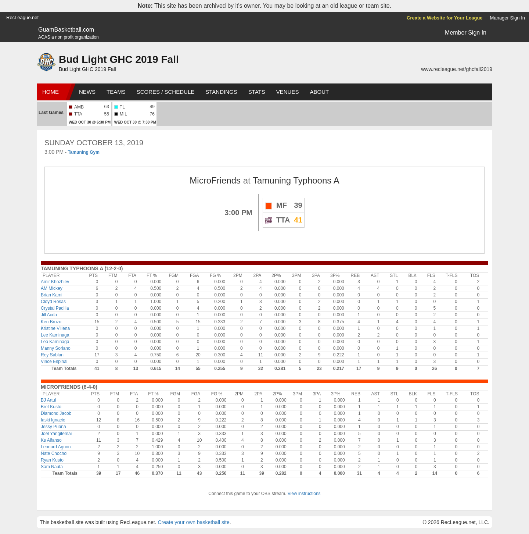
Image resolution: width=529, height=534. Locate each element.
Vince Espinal (54, 361)
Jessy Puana (53, 426)
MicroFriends (215, 180)
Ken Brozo (51, 321)
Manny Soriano (56, 348)
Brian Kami (51, 295)
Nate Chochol (54, 453)
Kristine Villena (55, 328)
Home (50, 92)
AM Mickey (51, 288)
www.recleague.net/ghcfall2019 (456, 69)
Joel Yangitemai (56, 433)
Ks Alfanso (51, 440)
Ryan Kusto (52, 460)
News (87, 92)
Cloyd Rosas (53, 301)
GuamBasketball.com (66, 29)
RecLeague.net (22, 17)
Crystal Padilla (55, 308)
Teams (116, 92)
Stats (256, 92)
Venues (287, 92)
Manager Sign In (507, 18)
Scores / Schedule (166, 92)
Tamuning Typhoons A (296, 180)
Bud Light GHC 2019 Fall (119, 59)
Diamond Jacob (56, 413)
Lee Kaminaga (55, 335)
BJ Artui (48, 400)
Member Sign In (465, 32)
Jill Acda (49, 314)
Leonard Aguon (56, 446)
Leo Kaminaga (55, 341)
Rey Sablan (52, 354)
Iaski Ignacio (53, 420)
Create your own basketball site (193, 522)
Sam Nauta (52, 466)
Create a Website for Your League (445, 18)
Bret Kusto (51, 406)
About (319, 92)
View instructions (304, 493)
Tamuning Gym (83, 152)
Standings (221, 92)
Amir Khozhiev (55, 281)
